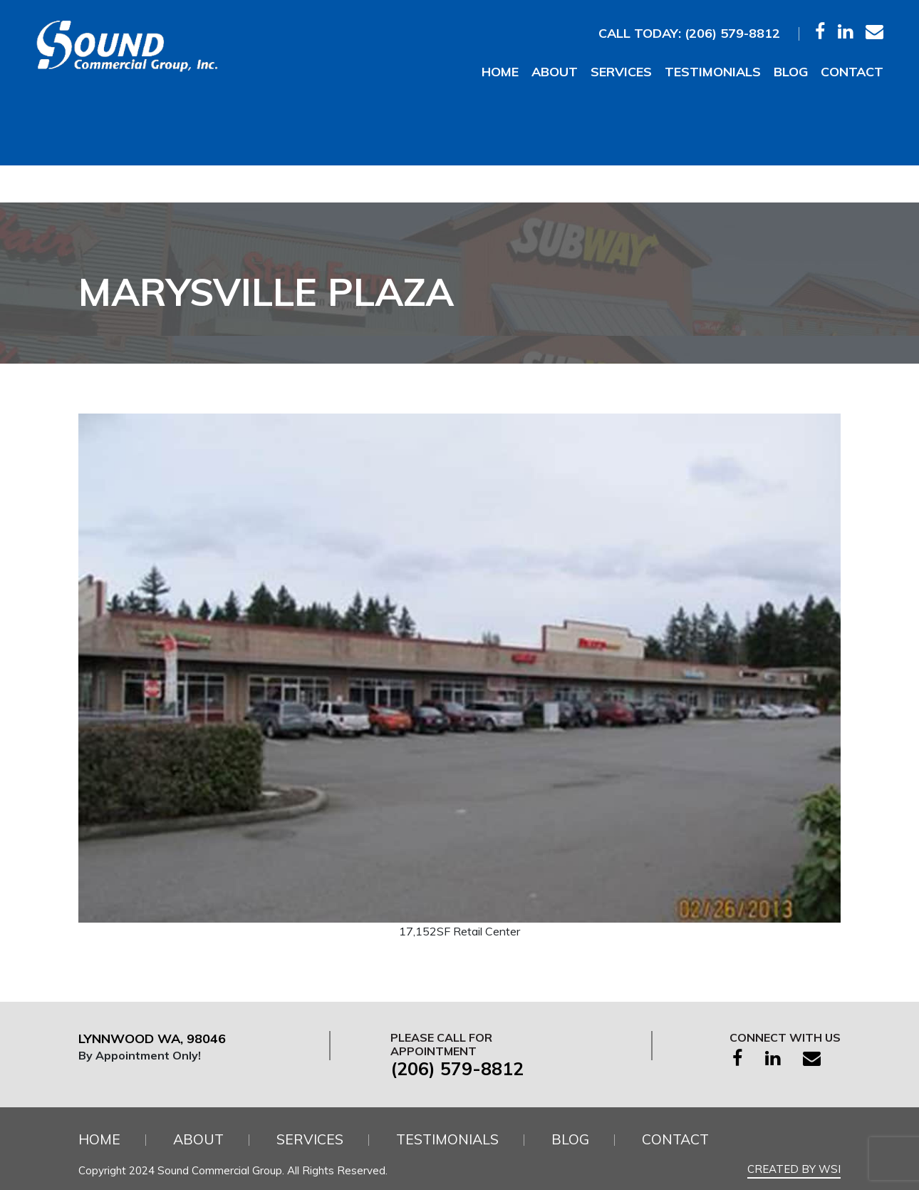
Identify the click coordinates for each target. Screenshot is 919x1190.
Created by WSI (794, 1169)
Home (500, 71)
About (554, 71)
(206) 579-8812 (732, 33)
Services (621, 71)
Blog (791, 71)
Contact (852, 71)
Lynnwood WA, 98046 (156, 1038)
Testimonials (713, 71)
